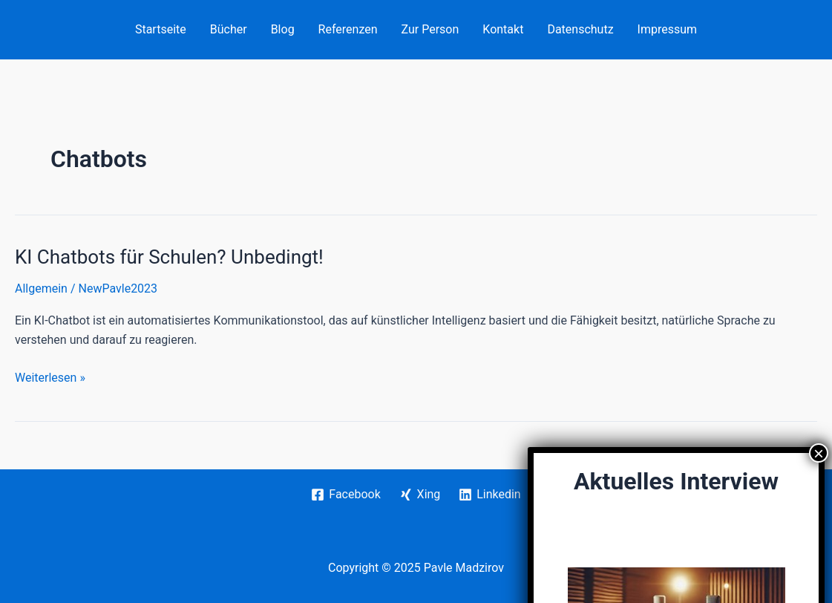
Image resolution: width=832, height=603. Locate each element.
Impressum (668, 29)
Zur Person (430, 29)
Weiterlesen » (50, 378)
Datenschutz (580, 29)
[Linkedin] (489, 494)
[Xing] (419, 494)
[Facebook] (346, 494)
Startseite (160, 29)
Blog (283, 29)
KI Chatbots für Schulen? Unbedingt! (169, 257)
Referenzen (348, 29)
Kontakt (502, 29)
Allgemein (41, 288)
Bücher (228, 29)
